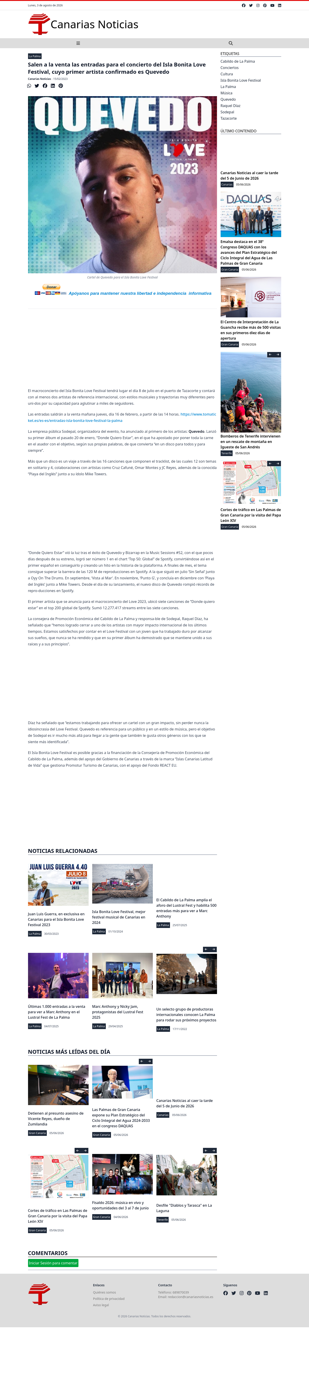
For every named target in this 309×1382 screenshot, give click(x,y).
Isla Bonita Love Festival (241, 80)
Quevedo (228, 99)
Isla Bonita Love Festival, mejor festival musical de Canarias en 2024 (119, 917)
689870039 (181, 1292)
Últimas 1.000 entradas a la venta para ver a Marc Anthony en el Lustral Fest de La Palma (56, 1012)
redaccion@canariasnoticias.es (190, 1297)
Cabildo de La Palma (238, 61)
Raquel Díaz (231, 105)
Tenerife (162, 1220)
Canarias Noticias (39, 79)
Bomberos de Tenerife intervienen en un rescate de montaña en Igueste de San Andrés (251, 442)
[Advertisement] (122, 351)
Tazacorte (229, 118)
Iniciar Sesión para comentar (53, 1263)
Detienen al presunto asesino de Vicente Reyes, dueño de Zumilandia (56, 1119)
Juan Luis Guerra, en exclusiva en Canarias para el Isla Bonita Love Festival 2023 (56, 919)
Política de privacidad (109, 1298)
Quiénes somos (104, 1292)
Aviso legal (101, 1305)
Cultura (227, 73)
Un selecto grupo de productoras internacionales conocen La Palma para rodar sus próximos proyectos (186, 1015)
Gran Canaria (37, 1133)
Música (227, 92)
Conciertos (230, 67)
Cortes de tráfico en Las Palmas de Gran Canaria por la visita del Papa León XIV (57, 1216)
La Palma (35, 56)
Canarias (163, 1115)
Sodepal (227, 111)
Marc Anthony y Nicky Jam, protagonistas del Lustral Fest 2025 (117, 1012)
